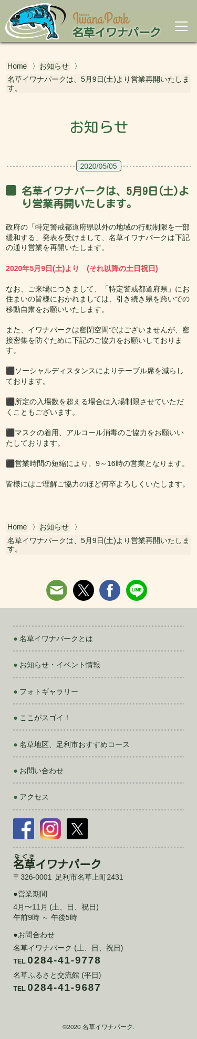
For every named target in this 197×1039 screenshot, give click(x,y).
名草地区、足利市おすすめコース (74, 744)
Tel (57, 961)
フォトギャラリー (48, 691)
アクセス (34, 797)
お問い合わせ (41, 770)
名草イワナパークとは (56, 638)
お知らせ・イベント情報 (59, 665)
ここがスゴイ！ (45, 717)
